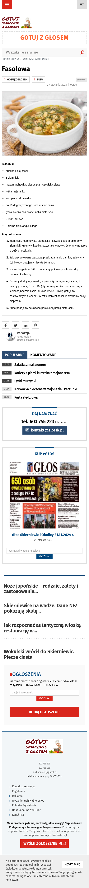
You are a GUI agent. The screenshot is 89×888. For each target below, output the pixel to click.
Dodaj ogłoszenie (44, 712)
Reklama (17, 796)
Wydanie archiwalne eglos (28, 800)
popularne (15, 355)
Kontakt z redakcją (23, 786)
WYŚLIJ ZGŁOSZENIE (40, 843)
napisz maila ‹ (24, 336)
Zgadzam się (74, 864)
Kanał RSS (18, 814)
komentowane (43, 355)
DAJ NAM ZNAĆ (44, 413)
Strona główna (10, 59)
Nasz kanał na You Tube (26, 810)
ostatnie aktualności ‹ (28, 340)
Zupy (38, 79)
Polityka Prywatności (24, 805)
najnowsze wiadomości (35, 59)
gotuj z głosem (15, 79)
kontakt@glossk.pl (45, 430)
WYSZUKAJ (44, 556)
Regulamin (18, 791)
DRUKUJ (82, 80)
